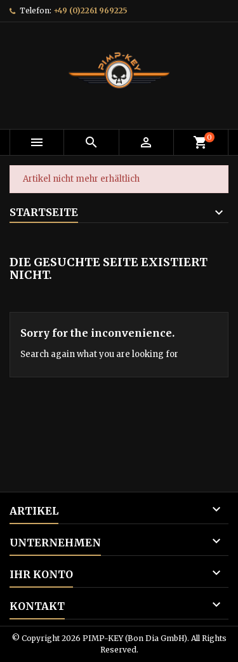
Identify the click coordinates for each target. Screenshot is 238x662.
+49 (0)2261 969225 (90, 10)
